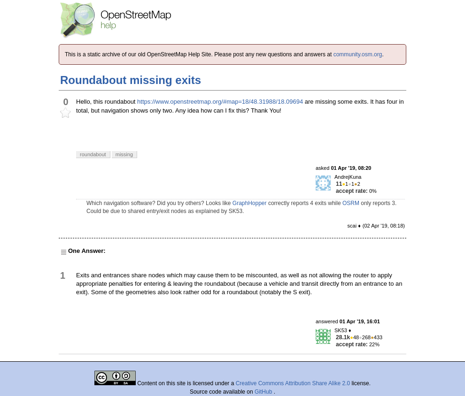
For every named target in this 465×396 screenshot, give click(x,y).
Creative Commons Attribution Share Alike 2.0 (293, 383)
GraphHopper (249, 203)
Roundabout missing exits (130, 80)
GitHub (264, 391)
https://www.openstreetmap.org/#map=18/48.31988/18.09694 (220, 101)
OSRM (350, 203)
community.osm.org (357, 54)
